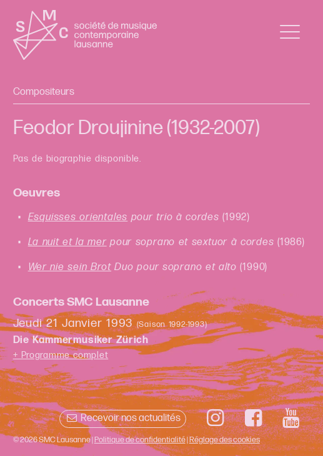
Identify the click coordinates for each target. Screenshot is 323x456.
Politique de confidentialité (140, 440)
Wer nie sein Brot (69, 267)
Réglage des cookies (224, 440)
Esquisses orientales (78, 217)
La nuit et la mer (67, 242)
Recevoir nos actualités (123, 418)
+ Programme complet (61, 355)
